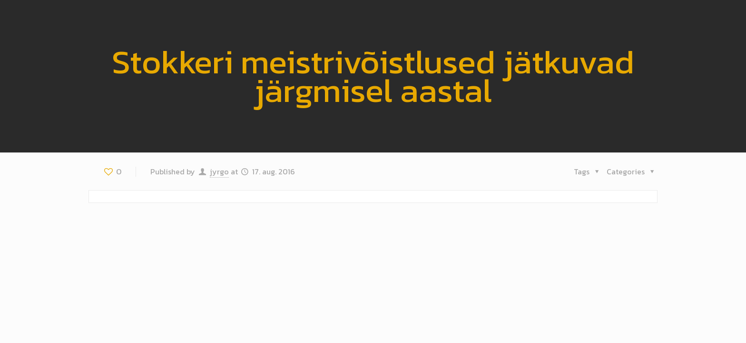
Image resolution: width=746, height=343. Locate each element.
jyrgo (219, 171)
